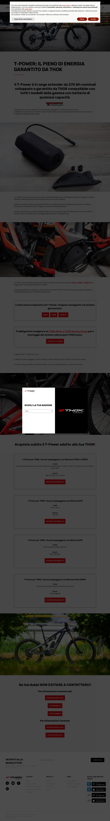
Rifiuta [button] (82, 816)
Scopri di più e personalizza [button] (23, 816)
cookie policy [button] (28, 806)
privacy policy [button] (66, 802)
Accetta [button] (93, 816)
